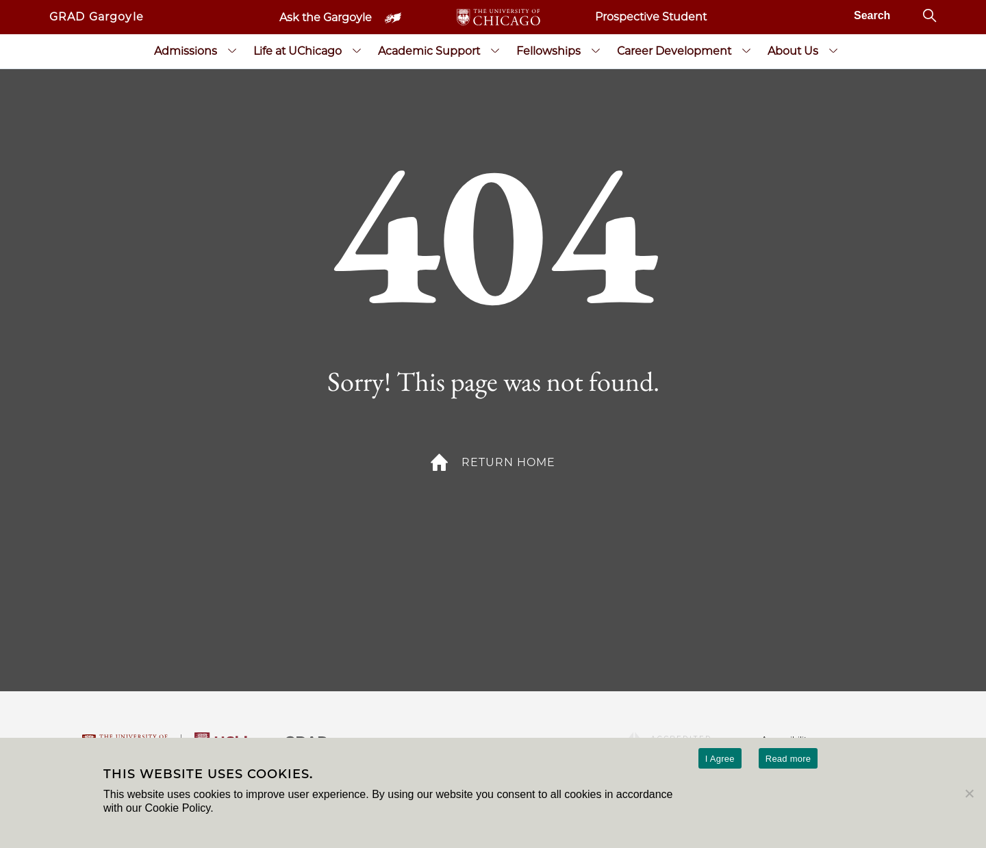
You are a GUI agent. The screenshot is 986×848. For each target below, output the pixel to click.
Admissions (185, 50)
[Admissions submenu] (232, 51)
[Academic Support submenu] (495, 51)
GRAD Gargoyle (96, 16)
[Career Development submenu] (746, 51)
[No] (969, 793)
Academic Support (429, 50)
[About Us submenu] (833, 51)
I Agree (720, 759)
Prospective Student (651, 16)
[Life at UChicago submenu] (356, 51)
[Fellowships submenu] (595, 51)
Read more (788, 759)
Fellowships (548, 50)
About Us (793, 50)
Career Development (674, 50)
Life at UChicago (297, 50)
